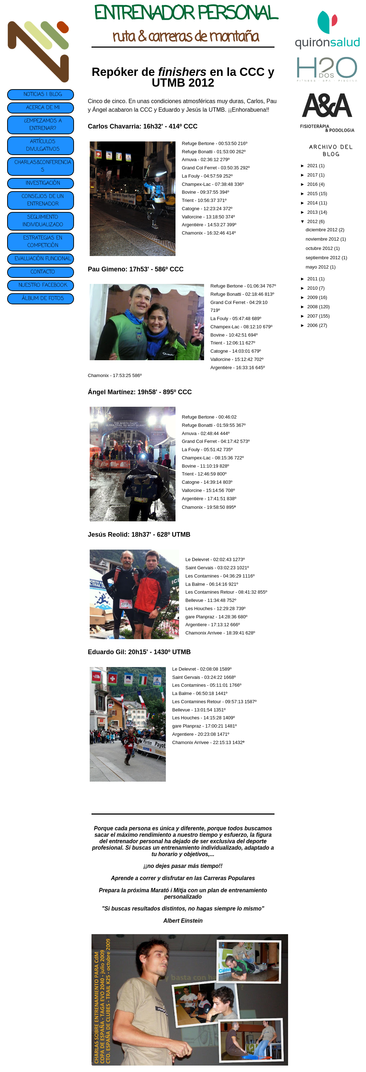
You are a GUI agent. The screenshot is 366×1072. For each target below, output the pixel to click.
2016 (313, 184)
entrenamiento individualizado (201, 848)
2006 (313, 325)
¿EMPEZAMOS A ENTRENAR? (43, 124)
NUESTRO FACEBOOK (43, 285)
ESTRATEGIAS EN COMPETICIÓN (42, 242)
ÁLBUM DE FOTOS (43, 299)
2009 (313, 297)
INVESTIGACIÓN (43, 183)
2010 (313, 288)
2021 (313, 165)
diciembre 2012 (322, 229)
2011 (313, 278)
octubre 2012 (320, 248)
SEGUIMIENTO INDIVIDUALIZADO (43, 221)
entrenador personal (136, 841)
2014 (313, 203)
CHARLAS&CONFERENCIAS (43, 166)
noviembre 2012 (323, 239)
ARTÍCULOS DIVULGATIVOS (43, 145)
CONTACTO (43, 272)
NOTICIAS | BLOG (43, 94)
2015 (313, 193)
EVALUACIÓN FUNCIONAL (43, 259)
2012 (313, 221)
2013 (313, 212)
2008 (313, 306)
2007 (313, 316)
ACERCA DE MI (43, 108)
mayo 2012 (318, 267)
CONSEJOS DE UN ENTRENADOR (43, 200)
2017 (313, 175)
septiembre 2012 (323, 257)
